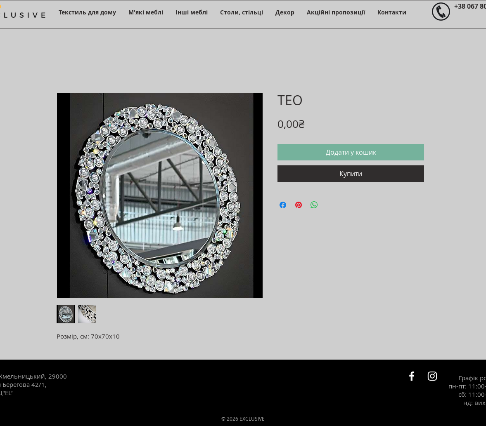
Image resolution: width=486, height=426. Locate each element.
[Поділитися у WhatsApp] (314, 205)
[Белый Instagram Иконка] (432, 376)
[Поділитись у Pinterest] (298, 205)
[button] (87, 12)
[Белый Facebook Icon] (411, 376)
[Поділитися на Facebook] (283, 205)
